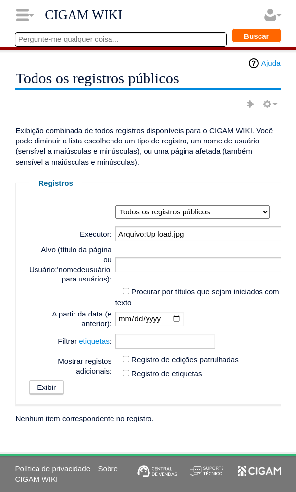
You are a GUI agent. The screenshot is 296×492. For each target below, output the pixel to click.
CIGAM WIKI (83, 14)
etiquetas (94, 341)
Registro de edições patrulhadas (185, 359)
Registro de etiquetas (166, 373)
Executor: (95, 234)
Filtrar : (84, 341)
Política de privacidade (52, 468)
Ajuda (271, 63)
